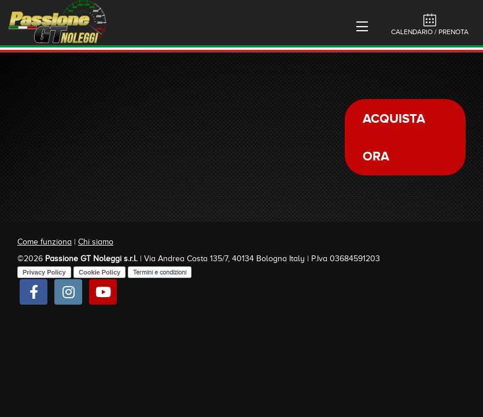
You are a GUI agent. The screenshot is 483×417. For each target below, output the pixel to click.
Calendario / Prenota (430, 24)
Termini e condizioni (159, 272)
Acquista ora (394, 137)
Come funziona (44, 241)
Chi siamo (95, 241)
